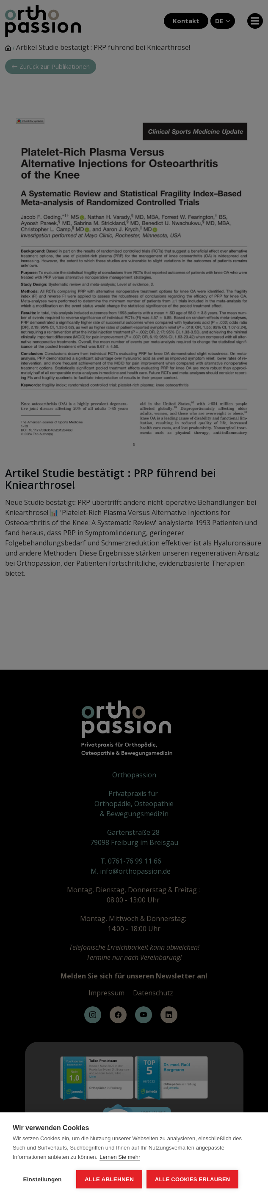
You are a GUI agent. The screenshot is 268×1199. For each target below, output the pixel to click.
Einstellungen (42, 1179)
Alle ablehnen (109, 1179)
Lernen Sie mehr (119, 1157)
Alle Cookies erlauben (192, 1179)
